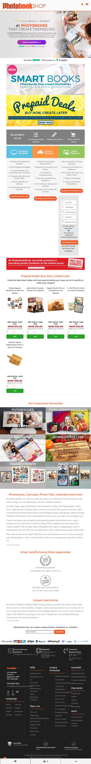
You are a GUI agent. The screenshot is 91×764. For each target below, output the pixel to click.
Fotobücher (59, 680)
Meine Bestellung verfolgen (34, 697)
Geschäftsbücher (77, 673)
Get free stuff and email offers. (68, 227)
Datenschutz (35, 721)
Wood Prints (60, 702)
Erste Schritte (76, 717)
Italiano (18, 708)
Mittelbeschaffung (78, 677)
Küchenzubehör (61, 722)
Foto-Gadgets (60, 709)
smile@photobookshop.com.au (25, 654)
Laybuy (74, 700)
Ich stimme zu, (69, 235)
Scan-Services (60, 726)
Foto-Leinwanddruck (63, 692)
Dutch (8, 704)
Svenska (18, 715)
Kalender (58, 716)
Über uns (33, 712)
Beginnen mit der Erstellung (45, 198)
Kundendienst (35, 673)
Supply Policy (35, 725)
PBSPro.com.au (77, 683)
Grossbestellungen (78, 680)
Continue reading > (13, 545)
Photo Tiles (59, 699)
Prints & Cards (60, 719)
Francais (18, 704)
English (9, 711)
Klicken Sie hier (47, 652)
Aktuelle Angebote (62, 676)
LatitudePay (75, 706)
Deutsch (9, 708)
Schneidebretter (61, 712)
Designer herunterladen (19, 196)
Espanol (9, 715)
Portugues (19, 711)
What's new (34, 731)
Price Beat (34, 728)
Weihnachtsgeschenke (64, 706)
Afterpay (74, 703)
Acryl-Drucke (60, 696)
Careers (33, 735)
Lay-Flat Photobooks (63, 683)
